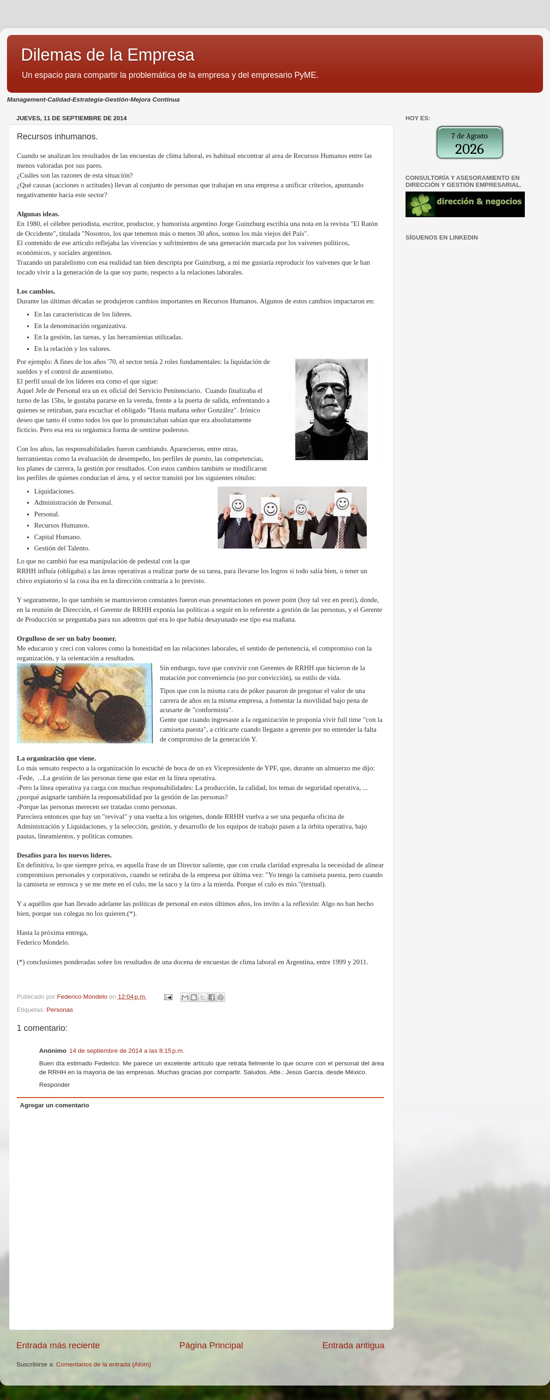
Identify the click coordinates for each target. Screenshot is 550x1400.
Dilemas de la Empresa (107, 54)
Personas (60, 1009)
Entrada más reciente (58, 1345)
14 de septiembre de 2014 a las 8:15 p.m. (127, 1050)
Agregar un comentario (54, 1105)
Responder (54, 1084)
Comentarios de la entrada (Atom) (103, 1364)
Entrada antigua (354, 1345)
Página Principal (211, 1345)
